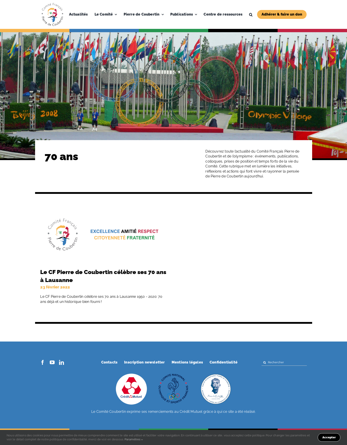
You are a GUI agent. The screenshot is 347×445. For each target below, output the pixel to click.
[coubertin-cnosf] (173, 374)
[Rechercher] (284, 362)
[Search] (265, 362)
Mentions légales (187, 362)
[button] (250, 14)
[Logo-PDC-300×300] (52, 4)
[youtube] (52, 362)
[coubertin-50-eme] (215, 374)
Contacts (109, 362)
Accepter (329, 437)
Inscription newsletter (144, 362)
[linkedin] (61, 362)
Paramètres (134, 439)
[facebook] (42, 362)
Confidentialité (224, 362)
